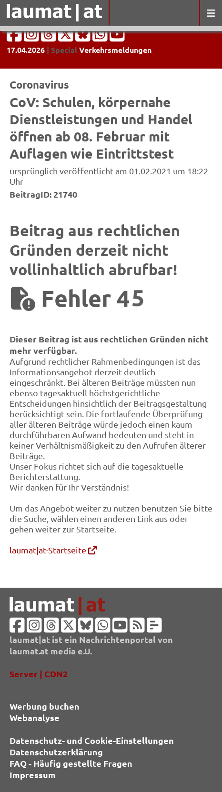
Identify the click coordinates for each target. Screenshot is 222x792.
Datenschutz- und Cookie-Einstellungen (92, 740)
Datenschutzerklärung (56, 751)
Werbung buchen (45, 706)
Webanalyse (35, 717)
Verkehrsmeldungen (115, 50)
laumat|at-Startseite (53, 550)
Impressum (33, 774)
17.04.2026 (26, 50)
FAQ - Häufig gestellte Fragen (71, 763)
